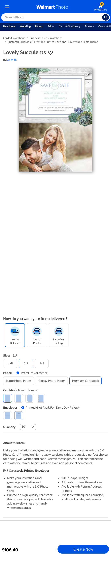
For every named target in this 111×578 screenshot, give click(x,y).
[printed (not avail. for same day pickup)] (18, 415)
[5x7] (26, 363)
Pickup (39, 26)
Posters (89, 26)
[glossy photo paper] (52, 381)
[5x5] (42, 363)
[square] (7, 398)
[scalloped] (41, 398)
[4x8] (10, 363)
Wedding (25, 26)
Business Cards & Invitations (46, 38)
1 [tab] (55, 178)
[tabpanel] (55, 120)
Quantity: (9, 427)
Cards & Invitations (14, 38)
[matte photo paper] (18, 381)
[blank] (7, 415)
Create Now (83, 549)
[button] (50, 52)
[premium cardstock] (85, 381)
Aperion (12, 59)
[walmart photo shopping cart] (101, 7)
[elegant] (29, 398)
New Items (9, 26)
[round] (18, 398)
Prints (51, 26)
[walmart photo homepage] (52, 7)
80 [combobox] (23, 426)
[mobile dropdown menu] (7, 7)
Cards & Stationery (69, 26)
